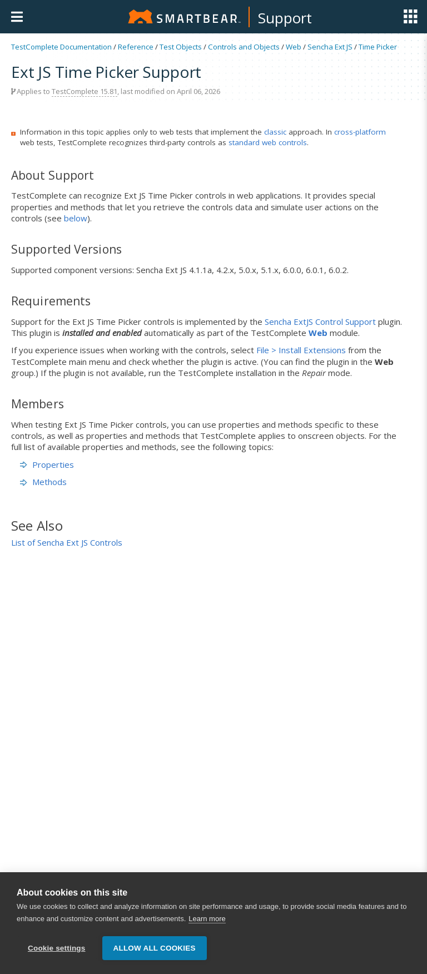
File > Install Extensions (301, 349)
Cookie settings (57, 949)
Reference (135, 47)
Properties (47, 464)
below (75, 218)
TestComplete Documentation (61, 47)
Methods (43, 481)
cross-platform (360, 132)
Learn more (206, 919)
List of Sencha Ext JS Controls (66, 542)
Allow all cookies (154, 949)
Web (293, 47)
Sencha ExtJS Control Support (320, 321)
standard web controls (268, 142)
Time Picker (378, 47)
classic (275, 132)
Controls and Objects (244, 47)
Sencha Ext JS (329, 47)
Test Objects (181, 47)
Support (285, 18)
